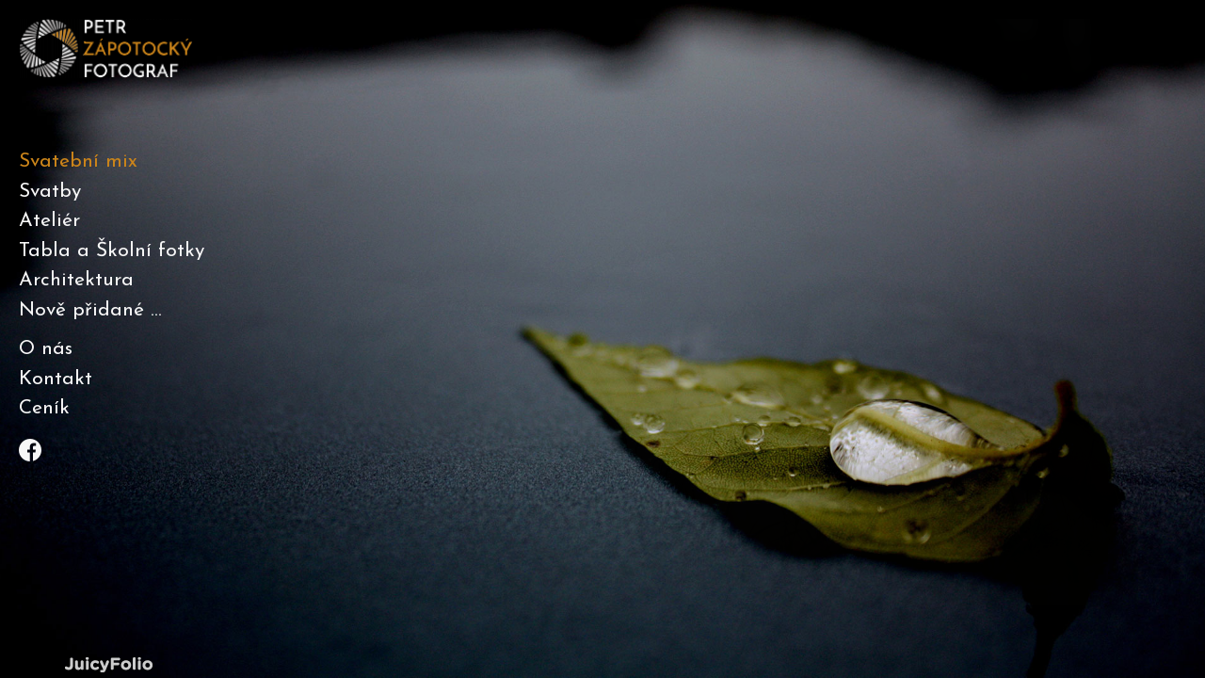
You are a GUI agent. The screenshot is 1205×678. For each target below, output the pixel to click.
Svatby (50, 192)
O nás (45, 349)
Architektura (76, 280)
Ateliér (49, 221)
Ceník (44, 408)
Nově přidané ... (90, 310)
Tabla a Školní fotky (111, 251)
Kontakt (55, 379)
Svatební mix (78, 161)
